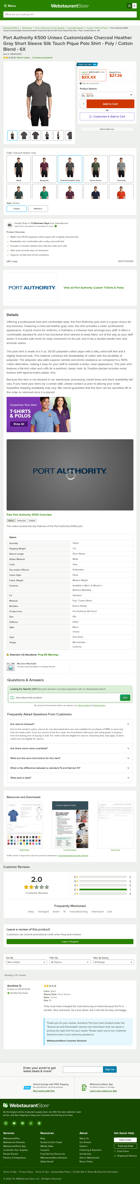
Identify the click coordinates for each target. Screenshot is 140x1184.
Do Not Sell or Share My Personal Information (95, 1172)
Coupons (44, 1150)
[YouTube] (14, 1123)
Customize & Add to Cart (107, 116)
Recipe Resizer (10, 1154)
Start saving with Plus (44, 1091)
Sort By (9, 958)
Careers (83, 1146)
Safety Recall (46, 1161)
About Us (84, 1138)
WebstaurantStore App (14, 1146)
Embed (32, 520)
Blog (42, 1138)
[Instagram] (5, 1123)
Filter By (54, 958)
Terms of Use (83, 705)
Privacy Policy (99, 705)
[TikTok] (30, 1123)
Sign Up (109, 1069)
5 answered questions (42, 57)
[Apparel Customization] (70, 826)
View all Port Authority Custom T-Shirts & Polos (94, 287)
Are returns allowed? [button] (22, 724)
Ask (125, 697)
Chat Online (121, 1151)
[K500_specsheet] (24, 826)
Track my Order (125, 1146)
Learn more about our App (103, 1091)
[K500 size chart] (115, 826)
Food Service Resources (52, 1154)
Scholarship (85, 1154)
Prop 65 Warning (48, 654)
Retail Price (115, 72)
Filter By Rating (100, 958)
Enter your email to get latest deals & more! (39, 1069)
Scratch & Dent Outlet (51, 1142)
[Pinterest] (39, 1123)
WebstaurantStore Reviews (53, 1158)
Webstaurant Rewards (14, 1142)
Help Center (125, 1140)
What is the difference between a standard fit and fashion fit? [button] (45, 768)
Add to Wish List (107, 129)
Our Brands (85, 1142)
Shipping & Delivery (125, 1156)
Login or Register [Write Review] (70, 941)
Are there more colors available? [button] (29, 748)
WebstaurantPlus (11, 1138)
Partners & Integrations (14, 1158)
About (11, 520)
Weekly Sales (46, 1146)
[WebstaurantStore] (43, 1105)
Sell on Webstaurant (89, 1158)
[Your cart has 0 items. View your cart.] (132, 6)
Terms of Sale (10, 1172)
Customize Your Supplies (15, 1150)
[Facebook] (22, 1123)
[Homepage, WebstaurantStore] (70, 6)
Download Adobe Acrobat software (73, 855)
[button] (12, 135)
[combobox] (70, 14)
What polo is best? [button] (20, 777)
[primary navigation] (10, 5)
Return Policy (86, 1161)
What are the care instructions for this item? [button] (35, 758)
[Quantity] (83, 103)
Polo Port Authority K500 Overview (29, 514)
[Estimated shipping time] (55, 226)
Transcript (21, 520)
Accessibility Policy (60, 1172)
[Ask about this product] (70, 697)
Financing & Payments (90, 1150)
